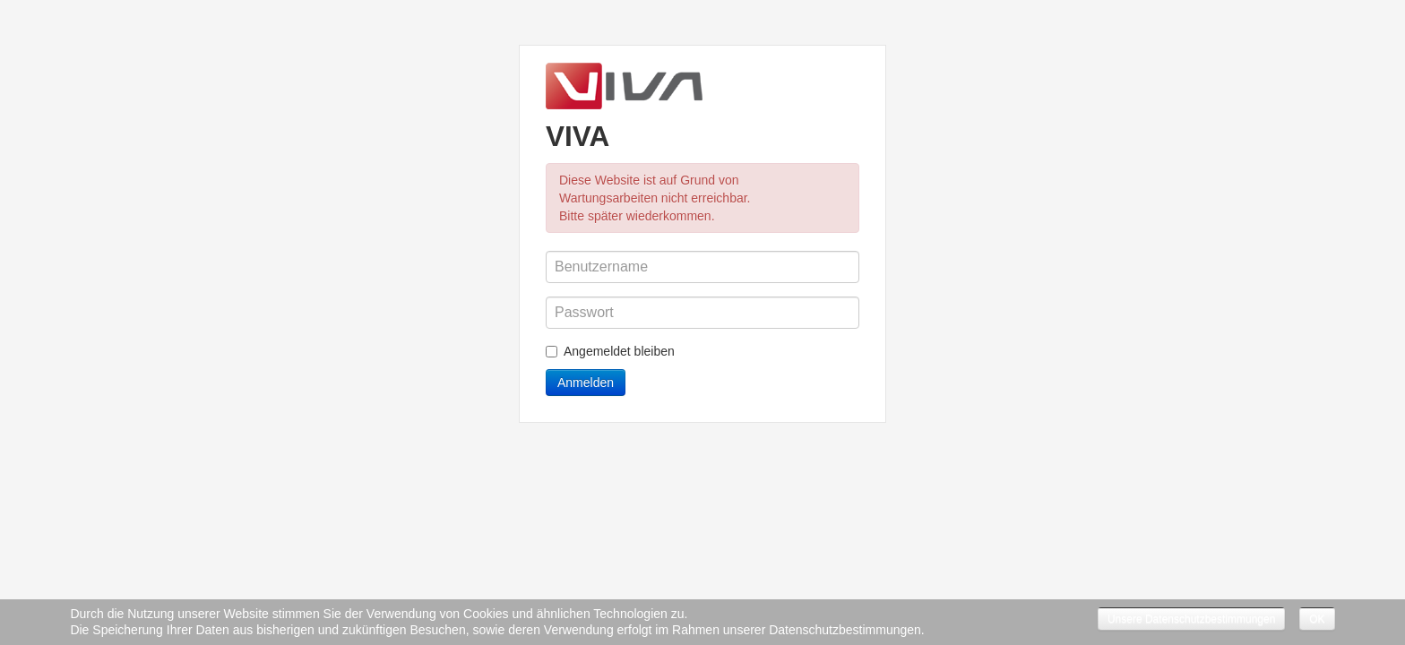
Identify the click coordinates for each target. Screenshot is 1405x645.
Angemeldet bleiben (610, 351)
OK (1316, 619)
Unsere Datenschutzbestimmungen (1191, 619)
